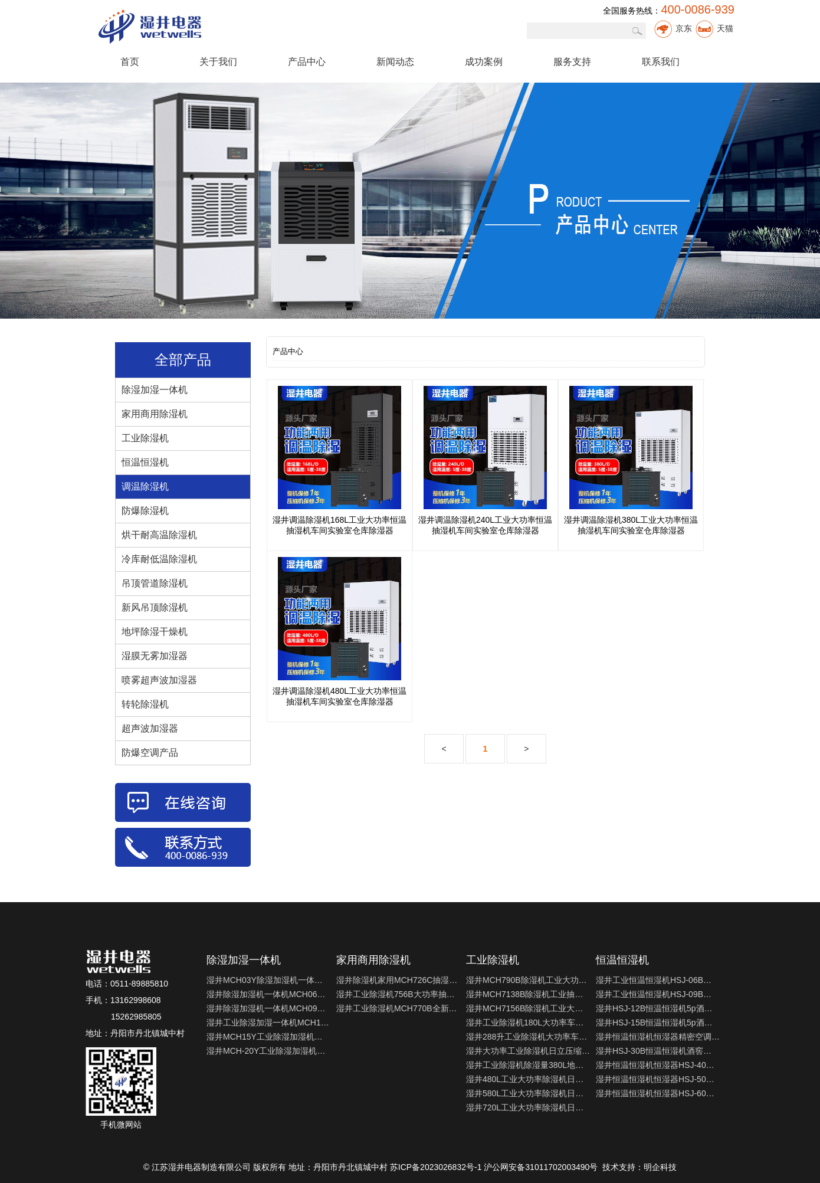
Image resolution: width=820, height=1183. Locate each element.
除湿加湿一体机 (155, 390)
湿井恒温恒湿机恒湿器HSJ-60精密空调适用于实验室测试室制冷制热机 (658, 1093)
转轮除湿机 (145, 704)
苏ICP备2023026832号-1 (436, 1167)
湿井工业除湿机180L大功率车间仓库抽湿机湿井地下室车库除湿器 (528, 1022)
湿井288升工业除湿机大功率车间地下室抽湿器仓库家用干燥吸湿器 (528, 1036)
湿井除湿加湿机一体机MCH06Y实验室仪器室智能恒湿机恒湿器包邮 (268, 994)
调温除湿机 (145, 486)
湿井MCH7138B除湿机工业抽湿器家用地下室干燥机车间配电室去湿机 (528, 994)
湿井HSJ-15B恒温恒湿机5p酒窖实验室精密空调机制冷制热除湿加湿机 (658, 1022)
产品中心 (307, 62)
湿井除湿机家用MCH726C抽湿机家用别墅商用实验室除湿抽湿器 (398, 980)
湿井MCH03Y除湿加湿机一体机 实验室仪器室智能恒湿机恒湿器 (268, 980)
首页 (129, 62)
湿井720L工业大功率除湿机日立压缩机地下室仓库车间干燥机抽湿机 (528, 1107)
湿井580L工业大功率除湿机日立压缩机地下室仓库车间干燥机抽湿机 (528, 1093)
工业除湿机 (145, 438)
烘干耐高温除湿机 (159, 535)
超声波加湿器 (150, 728)
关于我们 (218, 62)
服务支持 (572, 62)
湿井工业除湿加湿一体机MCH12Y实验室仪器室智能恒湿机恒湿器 (268, 1022)
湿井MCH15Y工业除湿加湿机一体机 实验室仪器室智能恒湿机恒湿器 (268, 1036)
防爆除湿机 (145, 511)
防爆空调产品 (150, 753)
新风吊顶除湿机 (155, 607)
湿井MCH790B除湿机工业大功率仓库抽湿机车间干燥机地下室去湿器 (528, 980)
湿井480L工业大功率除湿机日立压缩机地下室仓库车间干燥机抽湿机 (528, 1079)
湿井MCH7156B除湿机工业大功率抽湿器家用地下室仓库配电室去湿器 (528, 1008)
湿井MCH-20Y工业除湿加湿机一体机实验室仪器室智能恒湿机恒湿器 (268, 1051)
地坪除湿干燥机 (155, 632)
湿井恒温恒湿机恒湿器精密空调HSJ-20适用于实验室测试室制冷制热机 (658, 1036)
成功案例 (484, 62)
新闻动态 (395, 62)
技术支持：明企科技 (639, 1167)
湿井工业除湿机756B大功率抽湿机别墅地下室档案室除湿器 (398, 994)
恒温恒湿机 (145, 462)
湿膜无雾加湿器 (155, 656)
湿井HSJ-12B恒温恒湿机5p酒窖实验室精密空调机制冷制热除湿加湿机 (658, 1008)
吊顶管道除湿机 (155, 583)
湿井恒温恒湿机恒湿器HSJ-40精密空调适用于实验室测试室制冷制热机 (658, 1065)
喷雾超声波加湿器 (159, 680)
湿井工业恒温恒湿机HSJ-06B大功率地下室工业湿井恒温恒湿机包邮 (658, 980)
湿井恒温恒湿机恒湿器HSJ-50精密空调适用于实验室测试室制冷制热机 (658, 1079)
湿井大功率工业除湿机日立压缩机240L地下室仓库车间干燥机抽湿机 (528, 1051)
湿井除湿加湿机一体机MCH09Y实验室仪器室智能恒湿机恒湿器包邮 (268, 1008)
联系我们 (661, 62)
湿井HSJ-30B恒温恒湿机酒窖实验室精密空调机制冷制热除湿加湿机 (658, 1051)
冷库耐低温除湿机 (159, 559)
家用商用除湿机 (155, 414)
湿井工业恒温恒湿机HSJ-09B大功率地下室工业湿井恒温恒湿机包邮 (658, 994)
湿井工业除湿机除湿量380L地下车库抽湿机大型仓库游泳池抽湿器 (528, 1065)
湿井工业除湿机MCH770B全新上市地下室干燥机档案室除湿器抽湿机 (398, 1008)
